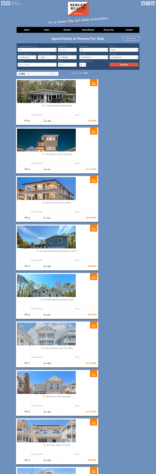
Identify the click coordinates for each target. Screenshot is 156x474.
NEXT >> (53, 74)
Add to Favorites (27, 115)
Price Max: (113, 54)
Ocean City (109, 30)
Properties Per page (86, 61)
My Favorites (131, 38)
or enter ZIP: (62, 46)
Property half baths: (64, 54)
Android (8, 3)
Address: (21, 61)
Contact (129, 30)
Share (45, 115)
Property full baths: (44, 54)
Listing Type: (83, 46)
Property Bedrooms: (24, 54)
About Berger (88, 30)
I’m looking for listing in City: (28, 46)
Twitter (143, 3)
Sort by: (112, 46)
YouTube (153, 3)
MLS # (60, 61)
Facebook (148, 3)
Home (27, 30)
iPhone (3, 3)
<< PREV (21, 74)
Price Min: (82, 54)
